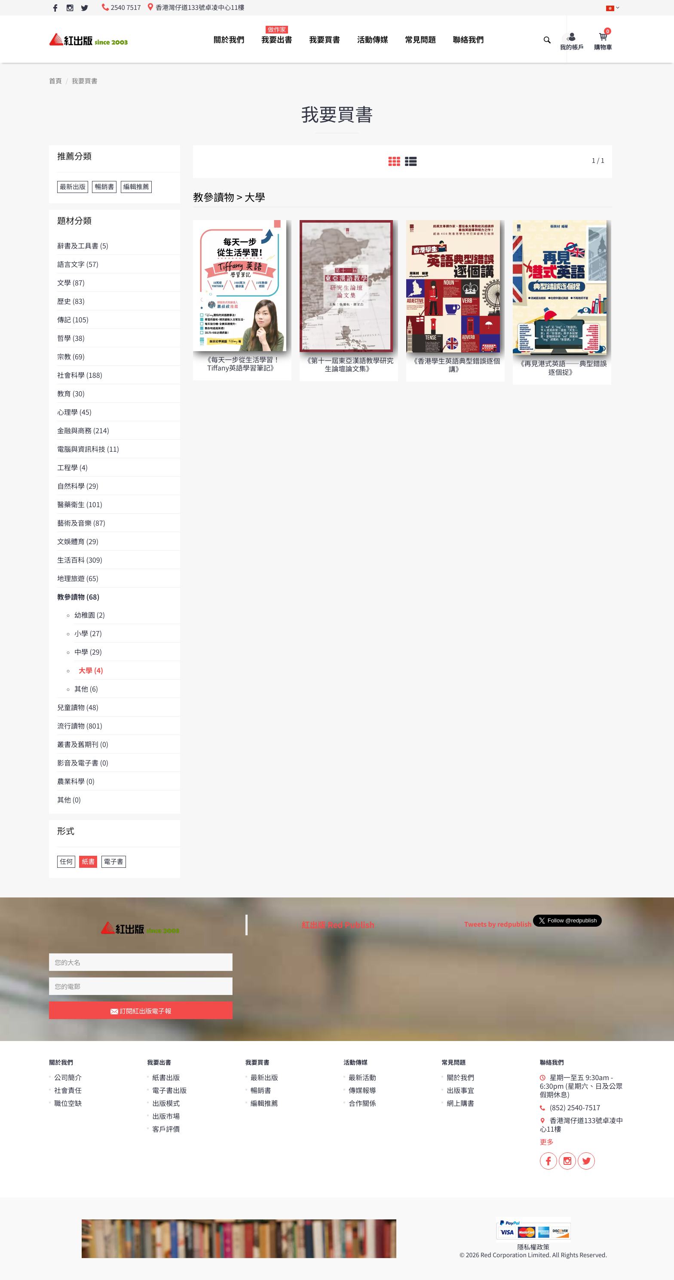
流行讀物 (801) (79, 725)
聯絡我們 (468, 39)
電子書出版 (169, 1090)
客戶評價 (166, 1129)
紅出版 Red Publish (338, 925)
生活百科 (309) (79, 559)
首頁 (55, 81)
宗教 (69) (71, 356)
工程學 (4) (72, 467)
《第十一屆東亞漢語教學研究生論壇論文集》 (348, 364)
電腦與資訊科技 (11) (88, 449)
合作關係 (362, 1103)
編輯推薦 (264, 1103)
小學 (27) (88, 633)
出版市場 (166, 1116)
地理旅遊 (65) (77, 578)
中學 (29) (88, 651)
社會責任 (68, 1090)
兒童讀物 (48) (77, 707)
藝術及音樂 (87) (81, 523)
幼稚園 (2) (89, 614)
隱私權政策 (533, 1247)
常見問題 (420, 39)
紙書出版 (166, 1077)
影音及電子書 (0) (82, 762)
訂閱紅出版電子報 (140, 1011)
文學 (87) (71, 282)
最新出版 (264, 1077)
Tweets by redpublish (498, 924)
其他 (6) (86, 688)
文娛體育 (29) (77, 541)
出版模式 (166, 1103)
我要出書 (276, 35)
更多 (547, 1141)
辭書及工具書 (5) (82, 245)
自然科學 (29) (77, 486)
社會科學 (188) (79, 375)
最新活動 (362, 1077)
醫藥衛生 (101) (79, 504)
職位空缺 (68, 1103)
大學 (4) (91, 670)
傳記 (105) (73, 319)
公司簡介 (68, 1077)
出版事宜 (460, 1090)
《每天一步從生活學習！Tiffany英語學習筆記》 (242, 363)
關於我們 (229, 39)
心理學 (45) (74, 412)
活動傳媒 (372, 39)
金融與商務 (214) (83, 430)
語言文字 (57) (77, 264)
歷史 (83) (71, 301)
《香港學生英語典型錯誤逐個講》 (455, 364)
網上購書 (460, 1103)
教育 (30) (71, 393)
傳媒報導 (362, 1090)
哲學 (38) (71, 338)
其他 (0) (69, 799)
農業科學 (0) (76, 781)
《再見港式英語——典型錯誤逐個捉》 (562, 367)
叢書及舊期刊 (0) (82, 744)
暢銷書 (261, 1090)
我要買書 (324, 39)
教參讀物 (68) (78, 596)
